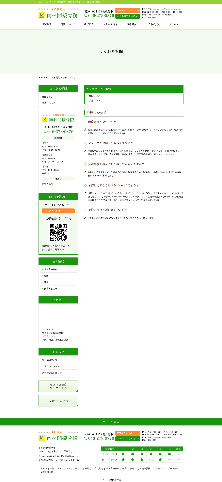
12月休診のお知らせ (52, 360)
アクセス (174, 24)
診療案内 (131, 24)
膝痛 (46, 282)
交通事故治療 (50, 288)
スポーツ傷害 (172, 468)
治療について (95, 100)
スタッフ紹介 (110, 24)
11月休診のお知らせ (52, 366)
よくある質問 (153, 24)
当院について (67, 24)
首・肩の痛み (50, 269)
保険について (95, 95)
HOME (47, 24)
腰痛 (46, 276)
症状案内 (89, 24)
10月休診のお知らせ (52, 373)
